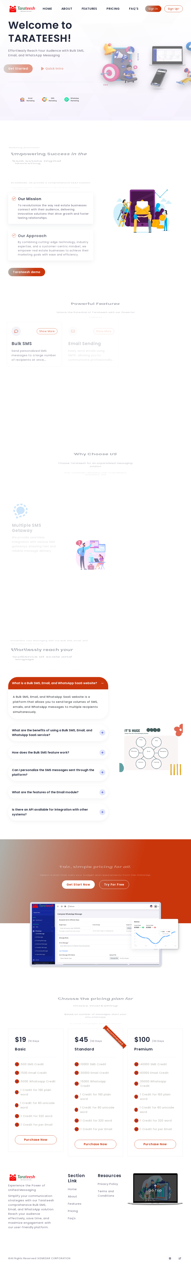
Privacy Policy (108, 1184)
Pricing (113, 9)
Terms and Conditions (106, 1193)
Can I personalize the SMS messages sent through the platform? (53, 772)
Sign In (153, 9)
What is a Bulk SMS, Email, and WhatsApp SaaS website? (54, 683)
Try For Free (114, 884)
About (66, 9)
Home (47, 9)
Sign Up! (173, 9)
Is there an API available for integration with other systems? (50, 812)
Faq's (134, 9)
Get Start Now (78, 884)
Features (89, 9)
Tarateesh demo (26, 272)
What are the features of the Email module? (45, 792)
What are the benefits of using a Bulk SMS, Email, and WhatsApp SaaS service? (52, 732)
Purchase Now (36, 1140)
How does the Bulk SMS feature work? (40, 752)
